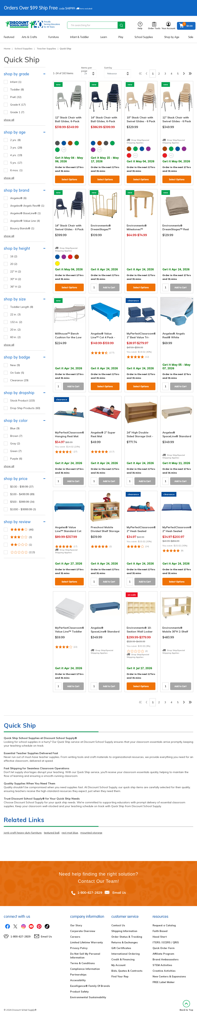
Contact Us (118, 925)
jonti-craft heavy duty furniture (23, 832)
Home (7, 48)
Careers (75, 936)
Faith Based (160, 931)
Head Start (160, 936)
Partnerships (78, 974)
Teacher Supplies (46, 48)
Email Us (119, 893)
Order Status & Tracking (126, 936)
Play (120, 37)
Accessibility (78, 980)
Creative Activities (164, 970)
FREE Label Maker (164, 982)
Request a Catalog (164, 925)
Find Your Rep (119, 976)
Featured (9, 37)
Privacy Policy (79, 948)
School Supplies (144, 37)
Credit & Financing (122, 959)
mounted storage (91, 832)
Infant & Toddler (79, 37)
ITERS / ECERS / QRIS (166, 942)
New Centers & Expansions (169, 976)
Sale (190, 37)
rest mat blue (70, 832)
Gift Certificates (121, 948)
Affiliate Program (163, 953)
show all (9, 119)
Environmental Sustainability (88, 997)
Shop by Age (171, 37)
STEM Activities (162, 965)
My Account (118, 965)
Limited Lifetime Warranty (86, 942)
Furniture (53, 37)
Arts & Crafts (29, 37)
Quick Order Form (164, 948)
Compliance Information (85, 968)
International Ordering (125, 953)
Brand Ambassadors (165, 959)
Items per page (86, 69)
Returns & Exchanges (124, 942)
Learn (103, 37)
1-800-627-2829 (89, 893)
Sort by (108, 67)
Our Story (76, 925)
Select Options (69, 179)
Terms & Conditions (82, 963)
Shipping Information (124, 931)
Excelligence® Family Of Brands (90, 985)
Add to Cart (109, 287)
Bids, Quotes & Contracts (126, 970)
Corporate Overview (82, 931)
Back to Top (186, 1005)
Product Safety (79, 991)
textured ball (51, 832)
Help (140, 26)
